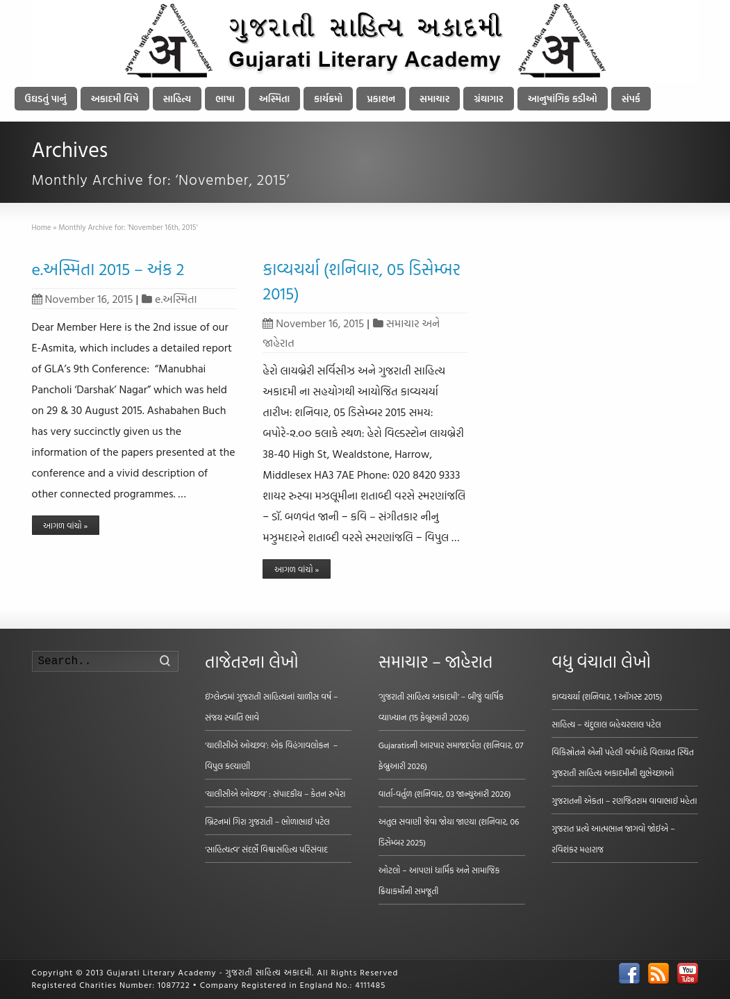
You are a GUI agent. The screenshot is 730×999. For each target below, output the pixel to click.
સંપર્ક (631, 98)
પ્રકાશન (381, 98)
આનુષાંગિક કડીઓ (562, 98)
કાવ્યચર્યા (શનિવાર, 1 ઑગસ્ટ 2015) (606, 696)
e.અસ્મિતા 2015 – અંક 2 (108, 268)
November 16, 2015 (82, 298)
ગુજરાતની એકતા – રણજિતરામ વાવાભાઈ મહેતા (624, 800)
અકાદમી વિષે (115, 98)
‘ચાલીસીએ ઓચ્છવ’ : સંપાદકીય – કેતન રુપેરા (275, 793)
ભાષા (225, 98)
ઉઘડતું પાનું (46, 98)
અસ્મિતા (274, 98)
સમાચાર (434, 98)
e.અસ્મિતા (176, 298)
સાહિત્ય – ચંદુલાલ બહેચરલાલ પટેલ (606, 724)
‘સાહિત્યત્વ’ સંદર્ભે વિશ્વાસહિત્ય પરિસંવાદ (266, 849)
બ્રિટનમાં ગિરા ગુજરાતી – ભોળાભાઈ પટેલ (267, 821)
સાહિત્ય (177, 98)
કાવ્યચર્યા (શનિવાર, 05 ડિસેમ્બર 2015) (361, 281)
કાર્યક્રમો (328, 98)
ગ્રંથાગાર (488, 98)
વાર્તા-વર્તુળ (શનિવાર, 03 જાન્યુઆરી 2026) (445, 793)
